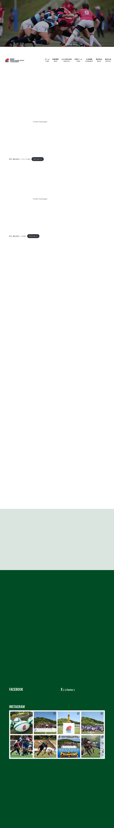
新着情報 (55, 51)
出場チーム (78, 51)
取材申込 (99, 51)
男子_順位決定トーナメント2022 (19, 159)
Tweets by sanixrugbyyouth (72, 690)
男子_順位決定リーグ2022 (17, 236)
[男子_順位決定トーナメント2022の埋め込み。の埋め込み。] (40, 121)
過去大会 (108, 51)
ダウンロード (37, 159)
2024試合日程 (66, 51)
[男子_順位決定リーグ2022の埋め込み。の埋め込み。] (40, 198)
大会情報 (89, 51)
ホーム (47, 51)
